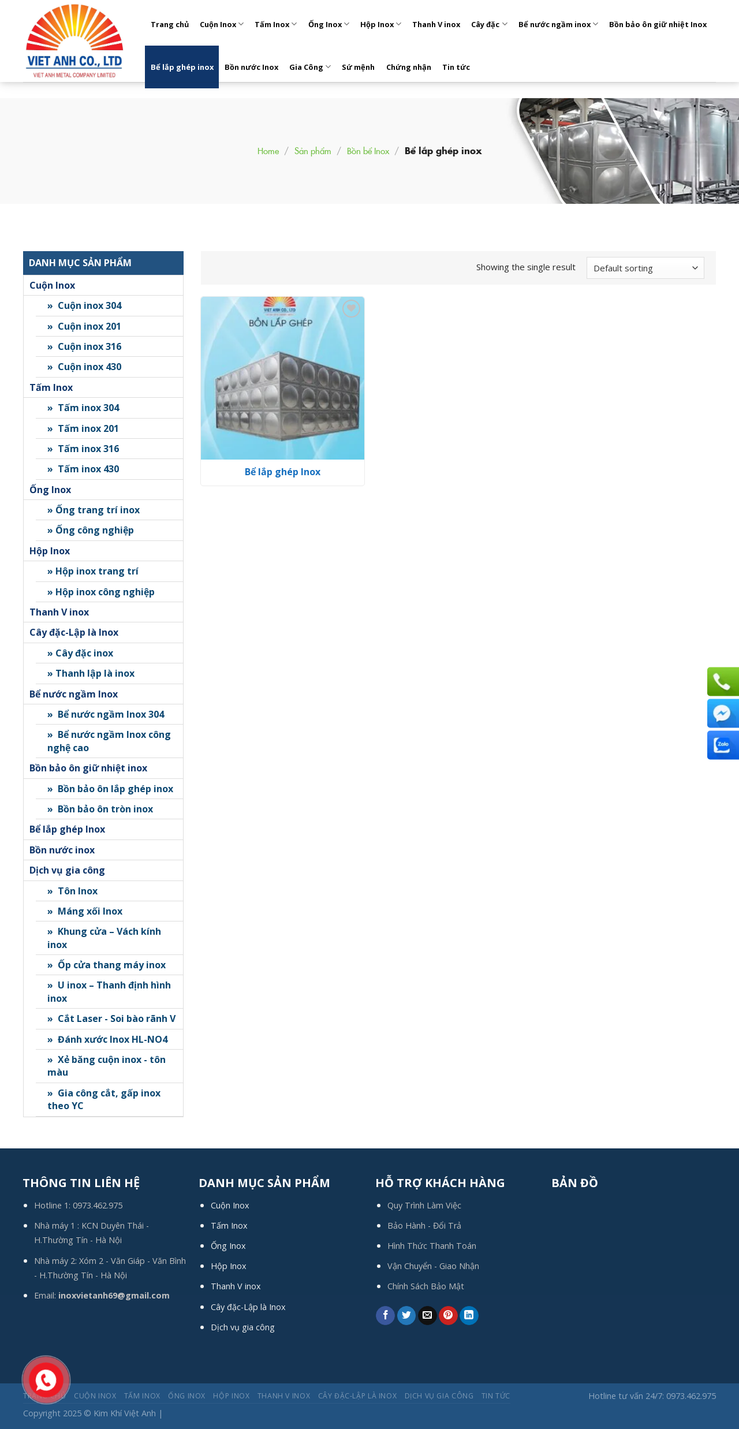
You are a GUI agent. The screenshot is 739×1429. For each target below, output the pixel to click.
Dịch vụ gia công (67, 870)
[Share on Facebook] (385, 1316)
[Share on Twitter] (406, 1316)
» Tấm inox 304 (83, 407)
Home (268, 150)
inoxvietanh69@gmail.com (114, 1295)
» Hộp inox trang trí (93, 571)
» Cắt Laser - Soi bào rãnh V (111, 1018)
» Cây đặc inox (80, 653)
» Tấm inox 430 (83, 468)
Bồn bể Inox (368, 150)
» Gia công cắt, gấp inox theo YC (104, 1099)
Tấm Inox (276, 23)
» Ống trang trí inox (93, 509)
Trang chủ (170, 24)
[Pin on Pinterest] (448, 1316)
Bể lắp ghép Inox (67, 829)
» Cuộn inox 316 (84, 346)
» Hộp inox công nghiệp (101, 591)
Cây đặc (489, 23)
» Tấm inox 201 (83, 428)
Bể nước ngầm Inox (73, 694)
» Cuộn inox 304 (84, 305)
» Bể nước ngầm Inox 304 (105, 714)
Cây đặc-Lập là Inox (73, 632)
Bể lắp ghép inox (182, 67)
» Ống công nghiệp (90, 530)
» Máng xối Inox (84, 911)
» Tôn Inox (72, 891)
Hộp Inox (380, 23)
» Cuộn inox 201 (84, 326)
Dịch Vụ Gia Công (439, 1396)
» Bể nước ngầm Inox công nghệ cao (109, 740)
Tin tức (456, 67)
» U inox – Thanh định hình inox (109, 991)
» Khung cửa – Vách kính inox (104, 937)
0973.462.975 (97, 1205)
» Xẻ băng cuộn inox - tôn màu (106, 1066)
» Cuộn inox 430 (84, 366)
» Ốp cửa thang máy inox (106, 964)
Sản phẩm (312, 150)
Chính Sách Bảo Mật (425, 1286)
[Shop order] (645, 268)
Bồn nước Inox (251, 67)
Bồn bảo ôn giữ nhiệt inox (88, 768)
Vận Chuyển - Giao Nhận (433, 1265)
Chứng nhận (408, 67)
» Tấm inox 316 (83, 448)
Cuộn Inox (222, 23)
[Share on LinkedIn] (469, 1316)
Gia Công (310, 66)
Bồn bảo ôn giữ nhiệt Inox (658, 24)
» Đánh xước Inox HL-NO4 (107, 1039)
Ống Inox (328, 23)
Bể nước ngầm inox (558, 23)
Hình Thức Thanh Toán (431, 1245)
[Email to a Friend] (427, 1316)
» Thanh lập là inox (91, 673)
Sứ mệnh (358, 67)
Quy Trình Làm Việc (424, 1205)
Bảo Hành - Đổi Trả (424, 1225)
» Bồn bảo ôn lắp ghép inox (110, 788)
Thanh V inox (436, 24)
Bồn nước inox (62, 850)
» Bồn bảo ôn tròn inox (100, 809)
